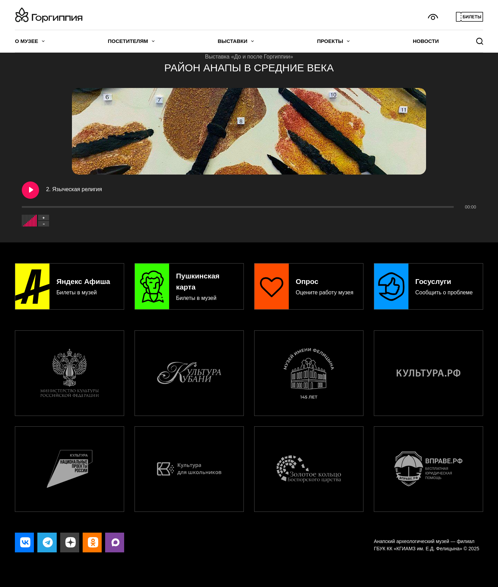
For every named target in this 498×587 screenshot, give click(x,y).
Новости (426, 41)
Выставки (236, 41)
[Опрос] (309, 284)
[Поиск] (479, 41)
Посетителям (131, 41)
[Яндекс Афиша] (69, 284)
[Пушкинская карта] (189, 284)
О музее (30, 41)
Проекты (333, 41)
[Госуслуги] (428, 284)
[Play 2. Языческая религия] (30, 190)
